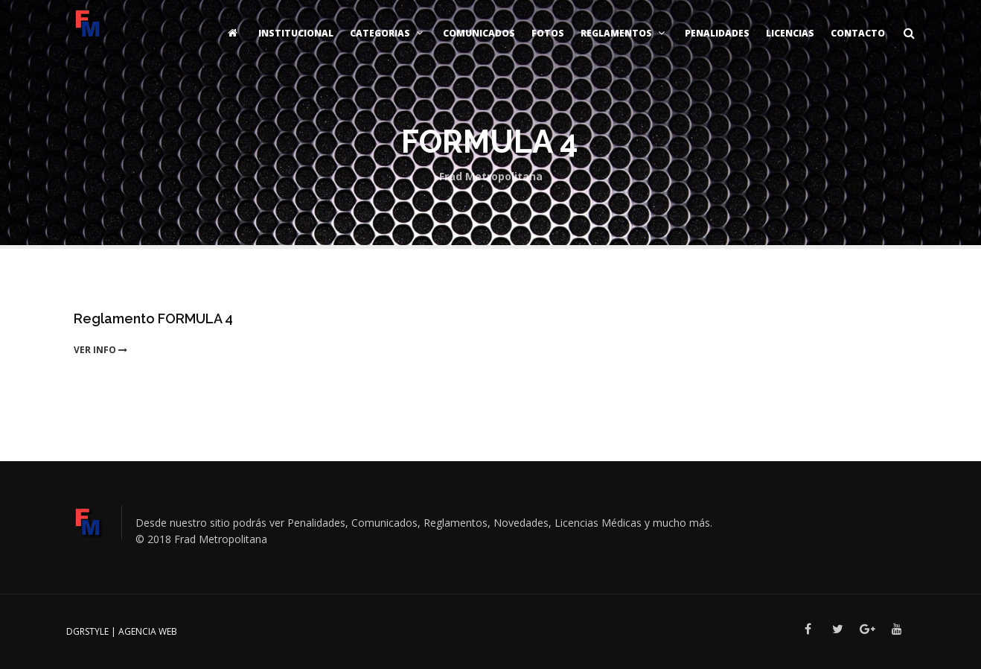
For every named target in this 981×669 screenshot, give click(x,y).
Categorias (388, 33)
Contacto (858, 33)
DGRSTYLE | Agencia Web (121, 631)
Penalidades (717, 33)
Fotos (547, 33)
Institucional (295, 33)
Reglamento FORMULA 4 (153, 318)
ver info (100, 349)
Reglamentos (624, 33)
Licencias (790, 33)
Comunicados (479, 33)
